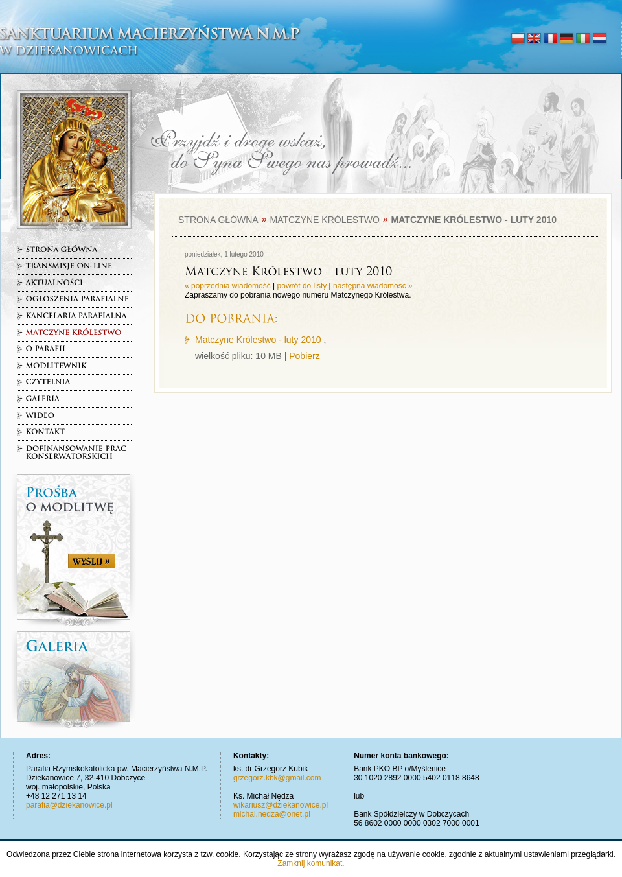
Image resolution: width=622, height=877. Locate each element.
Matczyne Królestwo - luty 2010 (258, 339)
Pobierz (304, 356)
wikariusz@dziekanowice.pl (280, 805)
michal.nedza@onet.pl (271, 814)
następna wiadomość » (373, 285)
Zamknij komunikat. (310, 863)
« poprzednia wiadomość (228, 285)
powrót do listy (302, 285)
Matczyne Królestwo (324, 220)
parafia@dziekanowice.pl (69, 805)
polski (518, 39)
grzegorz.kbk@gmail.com (277, 777)
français (550, 39)
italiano (583, 39)
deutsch (567, 39)
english (534, 39)
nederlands (599, 39)
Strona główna (218, 220)
